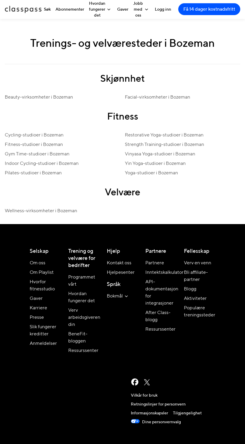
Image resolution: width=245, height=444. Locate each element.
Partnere (154, 263)
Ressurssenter (83, 350)
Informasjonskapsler (149, 413)
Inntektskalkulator (164, 272)
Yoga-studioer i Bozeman (151, 173)
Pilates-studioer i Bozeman (33, 173)
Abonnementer (69, 9)
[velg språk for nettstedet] (118, 296)
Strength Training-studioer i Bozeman (164, 144)
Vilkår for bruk (144, 395)
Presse (37, 317)
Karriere (38, 308)
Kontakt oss (119, 263)
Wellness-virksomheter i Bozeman (41, 211)
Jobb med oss (141, 9)
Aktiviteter (195, 298)
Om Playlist (42, 272)
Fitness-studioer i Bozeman (34, 144)
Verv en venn (197, 263)
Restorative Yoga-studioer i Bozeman (164, 135)
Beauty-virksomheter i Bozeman (39, 97)
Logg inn (163, 9)
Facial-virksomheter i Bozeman (157, 97)
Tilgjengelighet (187, 413)
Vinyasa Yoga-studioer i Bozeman (160, 154)
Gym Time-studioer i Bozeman (37, 154)
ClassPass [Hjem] (23, 9)
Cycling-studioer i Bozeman (34, 135)
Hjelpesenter (121, 272)
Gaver (122, 9)
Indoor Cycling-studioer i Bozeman (42, 163)
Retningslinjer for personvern (158, 404)
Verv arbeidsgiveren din (84, 317)
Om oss (37, 263)
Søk (47, 9)
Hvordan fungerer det (100, 9)
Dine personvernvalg (156, 422)
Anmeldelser (43, 343)
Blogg (190, 289)
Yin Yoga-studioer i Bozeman (155, 163)
